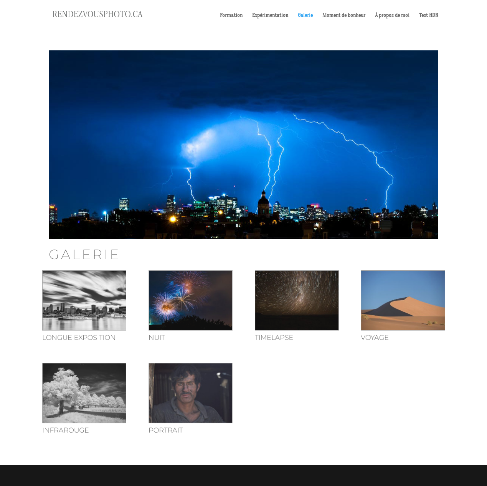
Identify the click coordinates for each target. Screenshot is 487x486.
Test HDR (428, 15)
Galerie (305, 15)
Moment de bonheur (343, 15)
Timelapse (271, 339)
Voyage (364, 339)
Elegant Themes (88, 475)
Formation (231, 15)
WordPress (148, 475)
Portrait (171, 424)
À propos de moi (392, 15)
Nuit (163, 339)
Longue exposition (91, 339)
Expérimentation (270, 15)
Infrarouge (79, 424)
